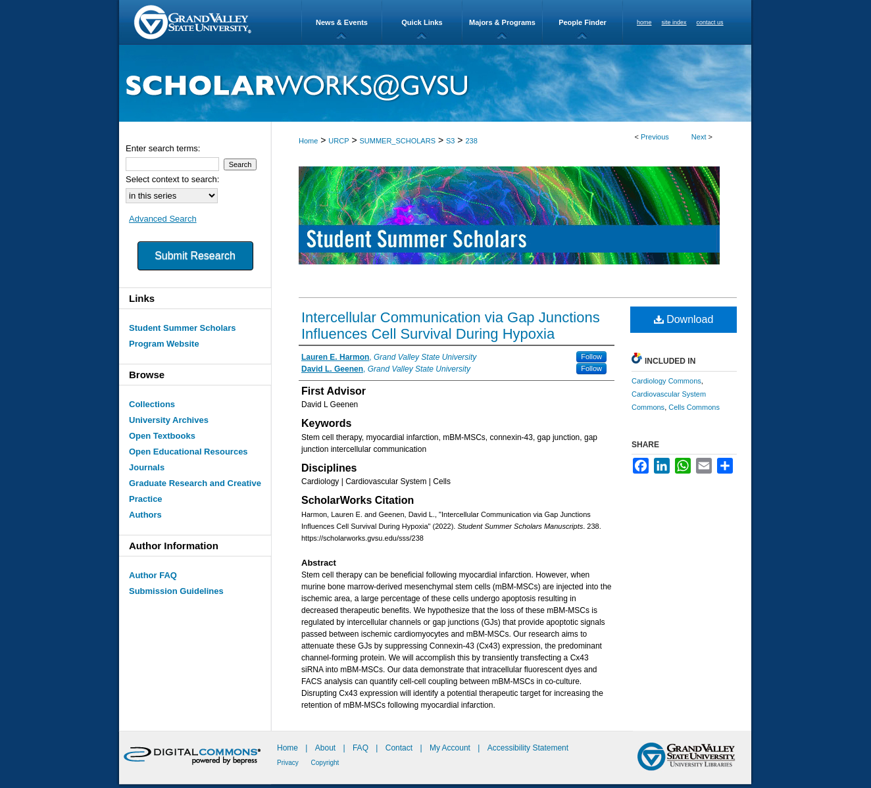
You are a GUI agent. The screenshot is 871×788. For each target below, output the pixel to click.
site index (674, 22)
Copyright (325, 762)
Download (684, 319)
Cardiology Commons (666, 381)
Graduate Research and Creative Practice (195, 491)
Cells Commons (694, 407)
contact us (710, 22)
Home (308, 141)
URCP (338, 141)
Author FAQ (153, 575)
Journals (146, 467)
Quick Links (421, 22)
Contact (399, 747)
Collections (152, 404)
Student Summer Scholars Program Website (182, 336)
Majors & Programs (502, 22)
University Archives (169, 420)
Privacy (289, 762)
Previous (655, 137)
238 (471, 141)
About (326, 747)
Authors (145, 515)
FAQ (361, 747)
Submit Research (195, 255)
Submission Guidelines (176, 591)
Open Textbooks (162, 436)
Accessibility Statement (527, 747)
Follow (591, 356)
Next (699, 137)
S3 (450, 141)
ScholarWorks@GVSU (435, 83)
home (644, 22)
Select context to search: (172, 179)
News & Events (342, 22)
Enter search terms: (163, 148)
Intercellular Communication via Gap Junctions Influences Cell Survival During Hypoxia (450, 325)
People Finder (583, 22)
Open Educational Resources (188, 451)
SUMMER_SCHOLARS (397, 141)
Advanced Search (163, 219)
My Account (451, 747)
